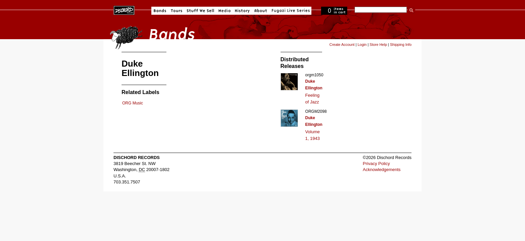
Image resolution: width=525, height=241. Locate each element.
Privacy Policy (376, 163)
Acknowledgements (382, 169)
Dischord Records (124, 10)
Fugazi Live (290, 11)
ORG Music (132, 103)
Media (224, 11)
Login (362, 45)
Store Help (378, 45)
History (242, 11)
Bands (160, 11)
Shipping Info (400, 45)
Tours (176, 11)
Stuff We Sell (200, 11)
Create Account (342, 45)
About (260, 11)
